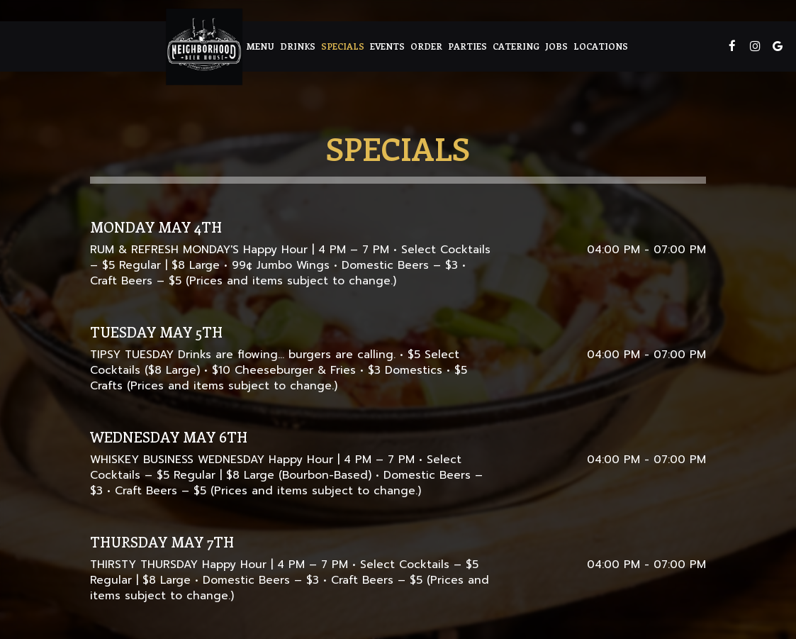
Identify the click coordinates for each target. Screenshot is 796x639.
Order (426, 46)
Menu (260, 46)
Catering (516, 46)
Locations (600, 46)
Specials (342, 46)
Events (387, 46)
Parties (467, 46)
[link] (204, 47)
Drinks (297, 46)
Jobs (556, 46)
